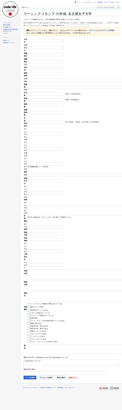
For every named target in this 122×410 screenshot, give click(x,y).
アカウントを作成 (106, 30)
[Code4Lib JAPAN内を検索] (108, 7)
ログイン (92, 30)
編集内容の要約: (29, 377)
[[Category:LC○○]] (71, 370)
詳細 (77, 19)
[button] (73, 385)
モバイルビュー (70, 395)
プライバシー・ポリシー (30, 395)
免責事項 (60, 395)
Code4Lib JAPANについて (48, 395)
